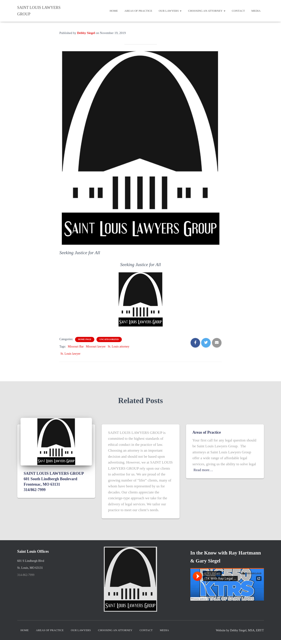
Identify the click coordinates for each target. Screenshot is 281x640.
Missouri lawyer (96, 346)
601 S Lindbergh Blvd (30, 560)
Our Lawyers (170, 10)
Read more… (203, 470)
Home (114, 10)
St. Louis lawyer (70, 353)
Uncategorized (109, 339)
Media (256, 10)
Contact (238, 10)
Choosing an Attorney (206, 10)
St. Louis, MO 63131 (30, 567)
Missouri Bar (76, 346)
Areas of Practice (138, 10)
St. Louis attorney (118, 346)
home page (84, 339)
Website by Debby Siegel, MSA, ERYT (240, 630)
